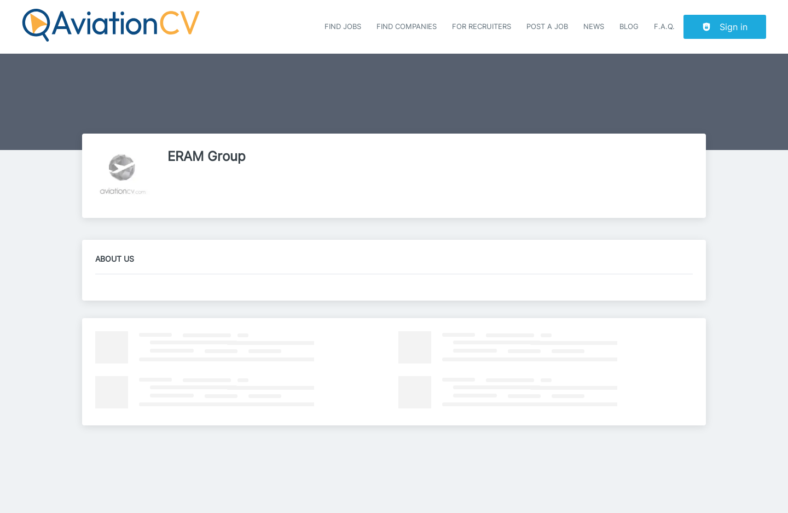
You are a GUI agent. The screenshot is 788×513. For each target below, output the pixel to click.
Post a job (547, 26)
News (593, 26)
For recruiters (481, 26)
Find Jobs (343, 26)
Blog (629, 26)
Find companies (406, 26)
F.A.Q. (664, 26)
